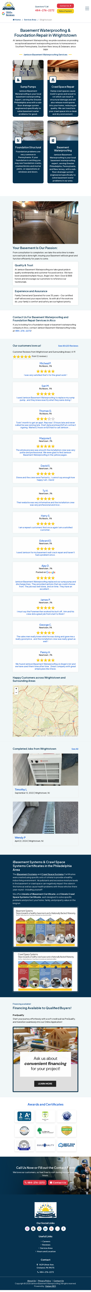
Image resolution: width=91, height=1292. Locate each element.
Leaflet (38, 746)
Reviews (46, 1255)
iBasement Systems (27, 885)
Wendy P (20, 848)
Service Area (30, 19)
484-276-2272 (44, 10)
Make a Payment (65, 11)
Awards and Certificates (45, 1115)
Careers (46, 1252)
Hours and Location (46, 1262)
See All (75, 759)
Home (17, 19)
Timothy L (21, 800)
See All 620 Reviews (68, 345)
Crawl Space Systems (52, 885)
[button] (16, 699)
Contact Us (65, 6)
